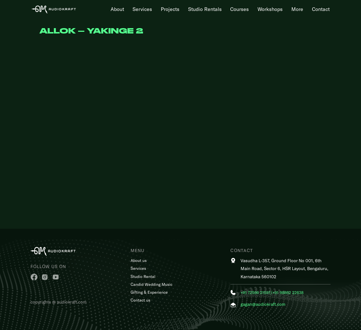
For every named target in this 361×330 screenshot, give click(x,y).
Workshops (270, 9)
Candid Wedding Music (151, 284)
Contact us (140, 300)
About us (139, 260)
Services (142, 9)
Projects (170, 9)
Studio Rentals (205, 9)
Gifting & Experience (149, 292)
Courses (239, 9)
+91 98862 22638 (287, 292)
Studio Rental (143, 276)
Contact (321, 9)
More (297, 9)
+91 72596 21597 (255, 292)
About (117, 9)
